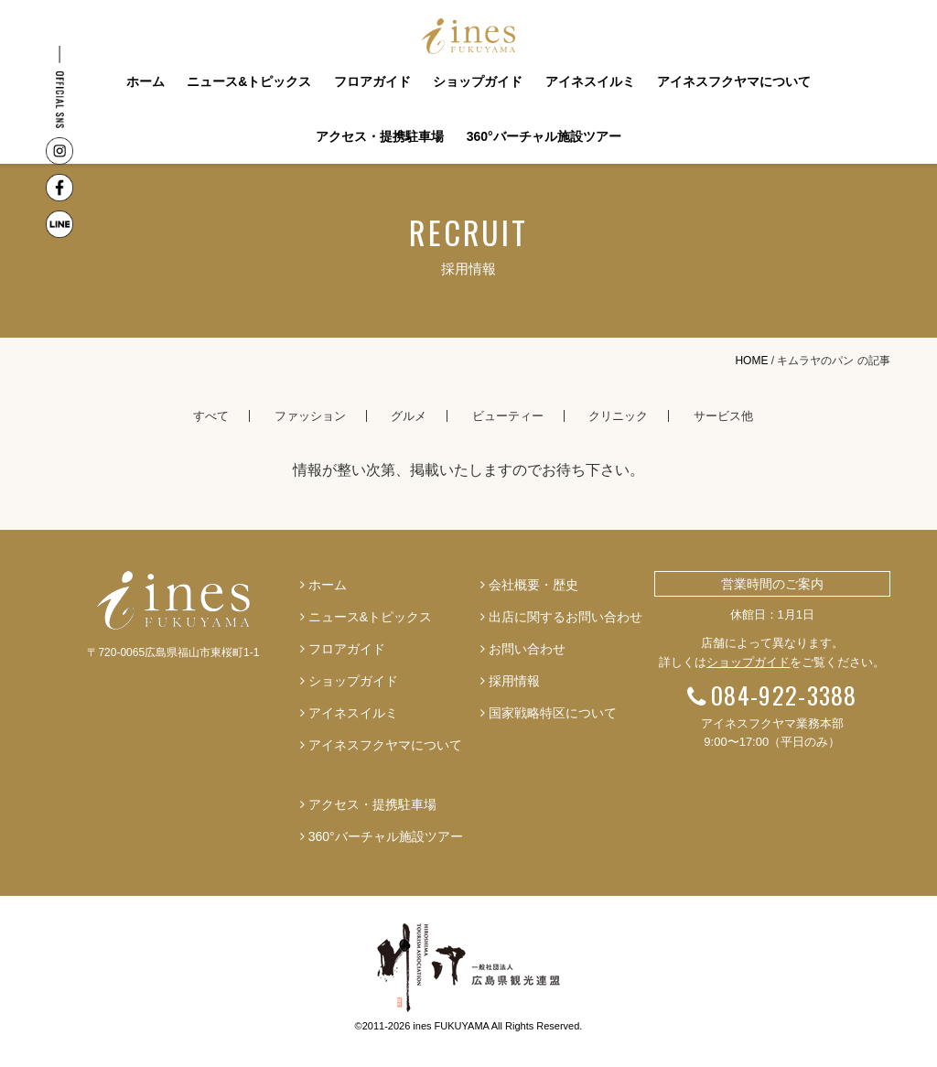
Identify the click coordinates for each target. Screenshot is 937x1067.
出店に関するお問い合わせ (565, 616)
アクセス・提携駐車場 (380, 136)
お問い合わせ (527, 648)
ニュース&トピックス (249, 81)
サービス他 (723, 416)
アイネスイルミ (590, 81)
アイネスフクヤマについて (734, 81)
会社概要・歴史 (533, 584)
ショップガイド (477, 81)
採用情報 (514, 681)
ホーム (145, 81)
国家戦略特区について (553, 713)
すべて (211, 416)
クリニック (618, 416)
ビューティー (508, 416)
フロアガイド (372, 81)
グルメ (408, 416)
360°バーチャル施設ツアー (544, 136)
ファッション (310, 416)
